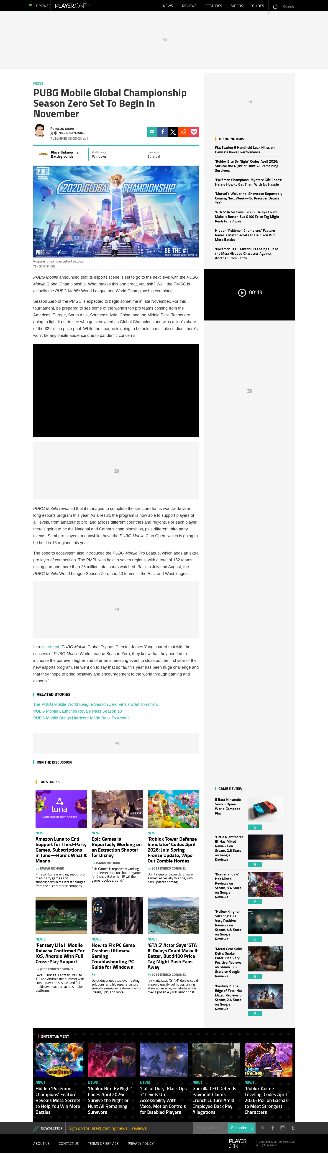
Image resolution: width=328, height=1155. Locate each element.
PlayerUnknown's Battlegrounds (64, 156)
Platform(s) (99, 154)
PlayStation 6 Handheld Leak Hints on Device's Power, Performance (245, 152)
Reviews (189, 6)
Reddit (183, 134)
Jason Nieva (64, 130)
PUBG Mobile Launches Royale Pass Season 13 (77, 713)
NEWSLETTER (52, 1130)
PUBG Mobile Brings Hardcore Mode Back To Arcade (81, 720)
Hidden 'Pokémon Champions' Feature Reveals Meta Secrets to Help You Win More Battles (245, 237)
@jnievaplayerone (69, 135)
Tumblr (293, 1130)
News (168, 6)
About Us (41, 1145)
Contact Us (69, 1145)
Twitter (173, 134)
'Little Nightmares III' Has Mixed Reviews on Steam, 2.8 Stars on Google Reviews (229, 853)
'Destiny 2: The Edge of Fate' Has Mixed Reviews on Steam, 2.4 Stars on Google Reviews (229, 1002)
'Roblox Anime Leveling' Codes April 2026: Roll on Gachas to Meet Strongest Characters (266, 1102)
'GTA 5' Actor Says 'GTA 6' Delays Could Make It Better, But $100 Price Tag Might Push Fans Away (247, 219)
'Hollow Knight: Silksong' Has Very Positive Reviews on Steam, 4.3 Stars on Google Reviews (229, 927)
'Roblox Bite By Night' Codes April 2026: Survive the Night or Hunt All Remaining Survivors (246, 168)
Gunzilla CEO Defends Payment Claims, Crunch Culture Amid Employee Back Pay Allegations (214, 1102)
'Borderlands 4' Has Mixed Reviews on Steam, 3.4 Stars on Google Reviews (229, 890)
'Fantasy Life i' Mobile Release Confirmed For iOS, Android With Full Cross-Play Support (60, 955)
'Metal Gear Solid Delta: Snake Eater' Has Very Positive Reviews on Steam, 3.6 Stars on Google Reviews (229, 965)
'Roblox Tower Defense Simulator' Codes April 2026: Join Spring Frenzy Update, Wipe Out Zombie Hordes (172, 851)
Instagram (283, 1130)
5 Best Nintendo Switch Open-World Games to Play (229, 815)
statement (50, 649)
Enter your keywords (275, 7)
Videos (237, 6)
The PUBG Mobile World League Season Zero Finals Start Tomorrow (96, 706)
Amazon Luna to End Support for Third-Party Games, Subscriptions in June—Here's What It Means (61, 851)
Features (214, 6)
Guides (258, 6)
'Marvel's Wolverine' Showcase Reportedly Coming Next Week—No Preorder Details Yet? (248, 200)
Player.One (89, 6)
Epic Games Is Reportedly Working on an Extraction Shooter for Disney (117, 849)
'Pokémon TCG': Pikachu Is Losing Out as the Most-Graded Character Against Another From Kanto (247, 255)
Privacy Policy (141, 1145)
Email (152, 134)
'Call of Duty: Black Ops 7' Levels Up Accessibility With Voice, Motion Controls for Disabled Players (163, 1102)
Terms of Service (103, 1145)
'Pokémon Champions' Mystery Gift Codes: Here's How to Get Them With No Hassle (248, 184)
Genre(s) (153, 154)
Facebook (162, 134)
